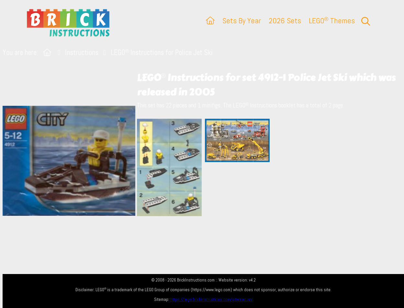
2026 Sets (285, 21)
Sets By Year (241, 21)
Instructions (81, 52)
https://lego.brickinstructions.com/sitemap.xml (211, 299)
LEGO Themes (332, 21)
